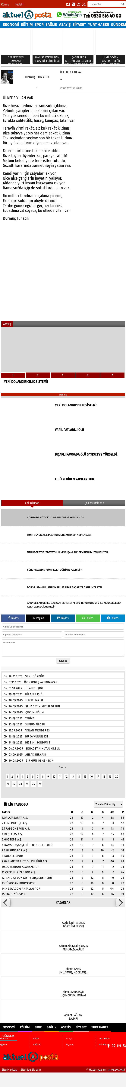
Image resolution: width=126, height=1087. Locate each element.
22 (14, 781)
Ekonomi (11, 24)
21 (8, 781)
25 (33, 781)
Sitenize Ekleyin (30, 1067)
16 (91, 774)
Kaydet (63, 658)
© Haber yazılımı (106, 1067)
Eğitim (27, 24)
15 (85, 774)
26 (40, 781)
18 (103, 774)
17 (97, 774)
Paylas (13, 616)
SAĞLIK (51, 24)
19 (110, 774)
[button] (5, 900)
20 (116, 774)
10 (54, 774)
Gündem (118, 24)
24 (27, 781)
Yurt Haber (98, 24)
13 (72, 774)
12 (66, 774)
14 (78, 774)
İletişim (19, 4)
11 (60, 774)
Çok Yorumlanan (94, 500)
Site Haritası (9, 1067)
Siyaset (79, 24)
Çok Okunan (32, 500)
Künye (5, 4)
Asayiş (65, 24)
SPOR (39, 24)
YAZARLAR (63, 900)
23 (20, 781)
